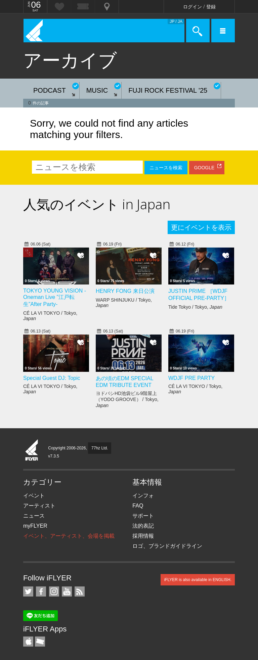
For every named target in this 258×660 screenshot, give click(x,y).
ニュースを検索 (165, 167)
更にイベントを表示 (201, 227)
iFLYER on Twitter (28, 591)
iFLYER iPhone (28, 641)
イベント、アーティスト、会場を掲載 (69, 536)
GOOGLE (204, 167)
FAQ (137, 506)
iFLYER (32, 450)
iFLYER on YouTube (67, 591)
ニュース (34, 516)
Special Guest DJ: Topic (51, 378)
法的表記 (143, 526)
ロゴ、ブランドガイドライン (167, 546)
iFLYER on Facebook (41, 591)
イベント (34, 495)
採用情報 (143, 536)
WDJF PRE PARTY (191, 378)
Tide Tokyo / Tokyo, (195, 307)
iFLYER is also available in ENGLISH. (197, 579)
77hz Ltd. (99, 448)
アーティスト (39, 506)
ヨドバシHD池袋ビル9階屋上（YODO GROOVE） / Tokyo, (127, 399)
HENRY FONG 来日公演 (125, 291)
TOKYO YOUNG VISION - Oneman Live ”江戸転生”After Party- (54, 297)
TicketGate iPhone (40, 641)
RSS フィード (80, 591)
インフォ (143, 495)
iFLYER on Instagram (54, 591)
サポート (143, 516)
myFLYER (35, 526)
